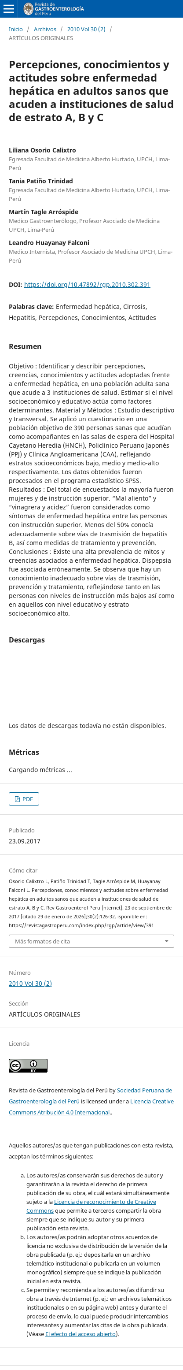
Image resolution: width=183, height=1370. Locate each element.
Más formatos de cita (42, 941)
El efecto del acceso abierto (80, 1334)
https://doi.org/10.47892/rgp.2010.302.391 (87, 284)
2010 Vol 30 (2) (86, 29)
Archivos (45, 29)
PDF (27, 799)
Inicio (16, 29)
